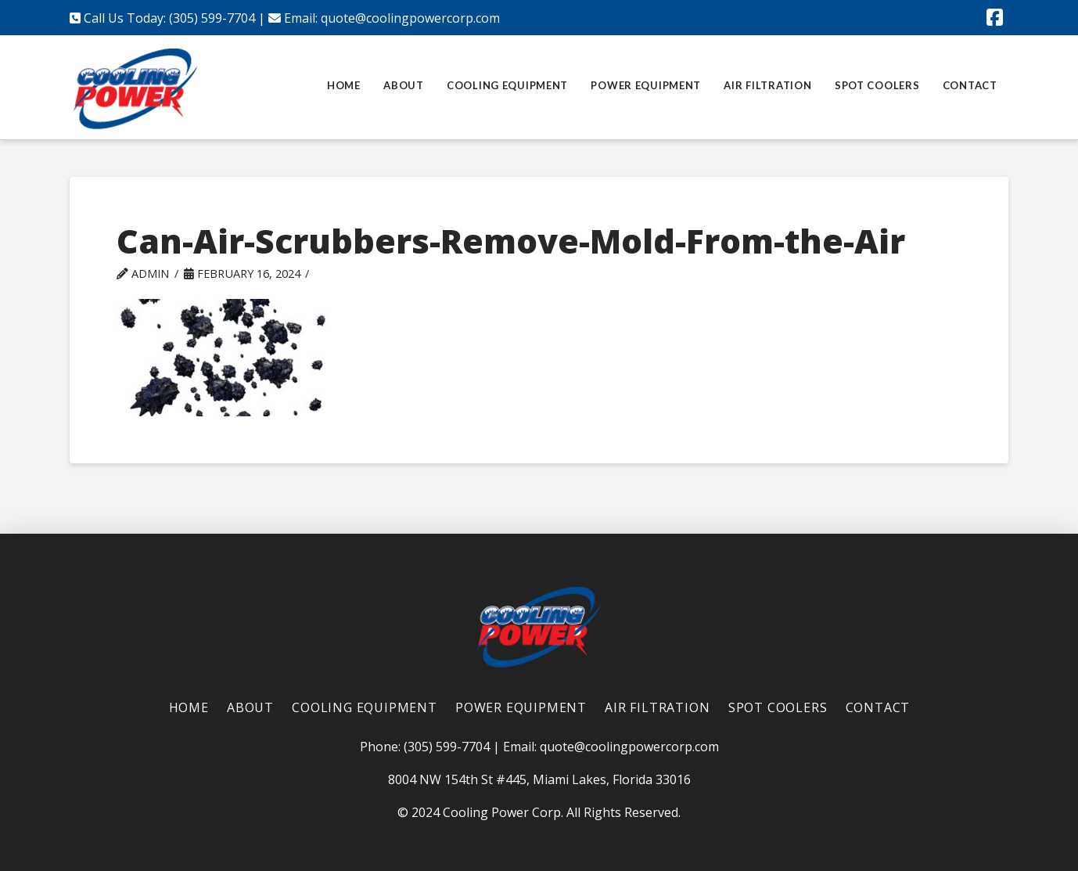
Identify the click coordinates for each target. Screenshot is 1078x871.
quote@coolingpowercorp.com (410, 18)
